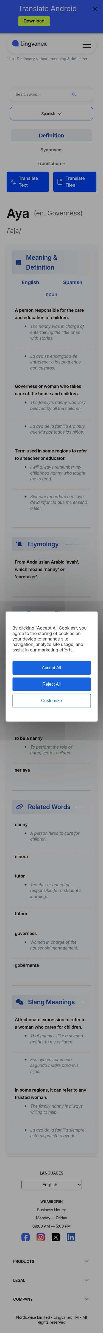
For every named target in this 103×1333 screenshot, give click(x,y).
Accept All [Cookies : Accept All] (51, 667)
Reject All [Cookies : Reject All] (51, 684)
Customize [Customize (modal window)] (51, 701)
